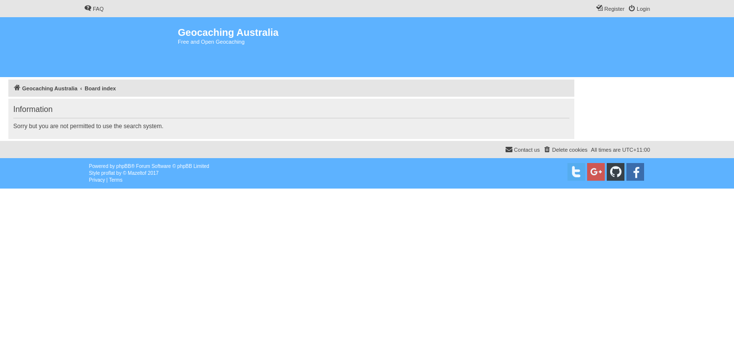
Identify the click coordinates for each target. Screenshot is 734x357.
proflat (108, 173)
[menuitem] (94, 9)
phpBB (123, 166)
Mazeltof (137, 173)
